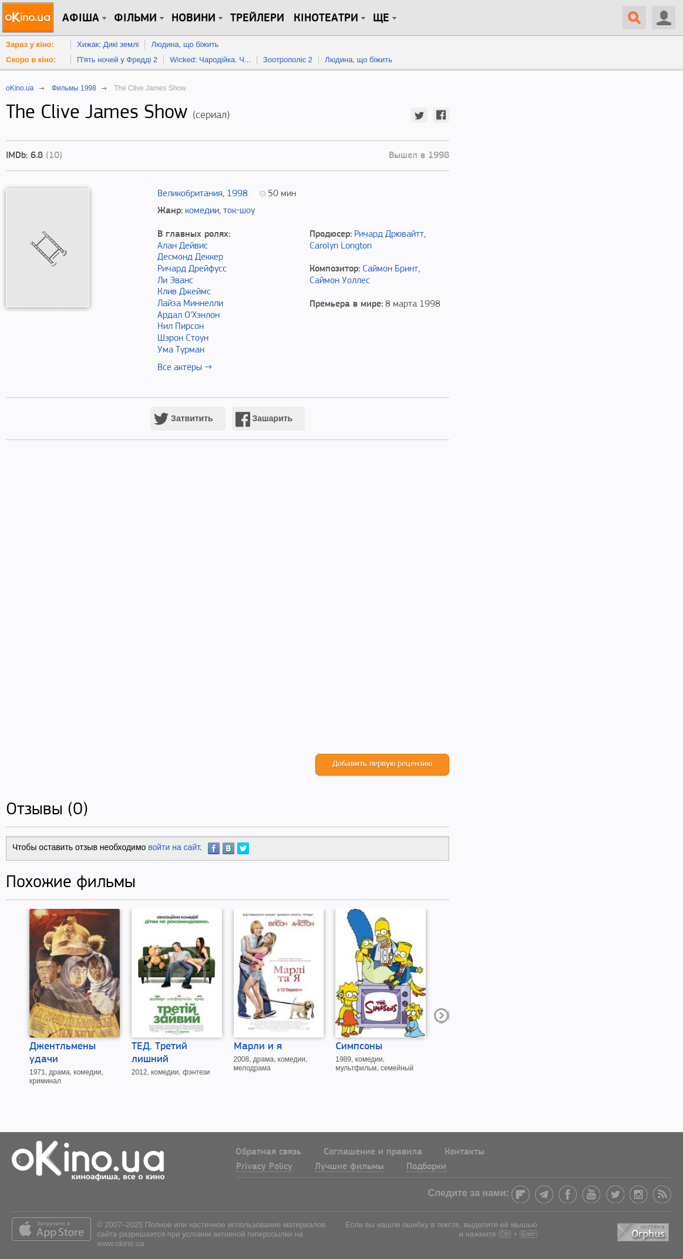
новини (193, 18)
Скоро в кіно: (31, 59)
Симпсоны (358, 1046)
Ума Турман (180, 350)
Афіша (80, 18)
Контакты (465, 1152)
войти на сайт (174, 847)
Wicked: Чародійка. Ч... (210, 59)
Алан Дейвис (182, 246)
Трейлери (257, 18)
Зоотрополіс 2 (287, 59)
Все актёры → (184, 367)
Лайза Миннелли (190, 303)
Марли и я (258, 1046)
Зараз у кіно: (30, 44)
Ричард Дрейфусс (192, 269)
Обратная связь (268, 1152)
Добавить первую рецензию (382, 764)
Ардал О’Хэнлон (188, 315)
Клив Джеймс (184, 292)
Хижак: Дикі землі (108, 44)
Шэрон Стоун (182, 338)
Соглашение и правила (373, 1152)
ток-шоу (239, 211)
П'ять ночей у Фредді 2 (117, 59)
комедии (202, 211)
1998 (237, 194)
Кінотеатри (326, 18)
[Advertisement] (227, 609)
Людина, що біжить (184, 44)
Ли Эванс (175, 281)
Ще (381, 18)
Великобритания (190, 194)
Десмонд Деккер (190, 257)
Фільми (135, 18)
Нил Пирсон (180, 326)
